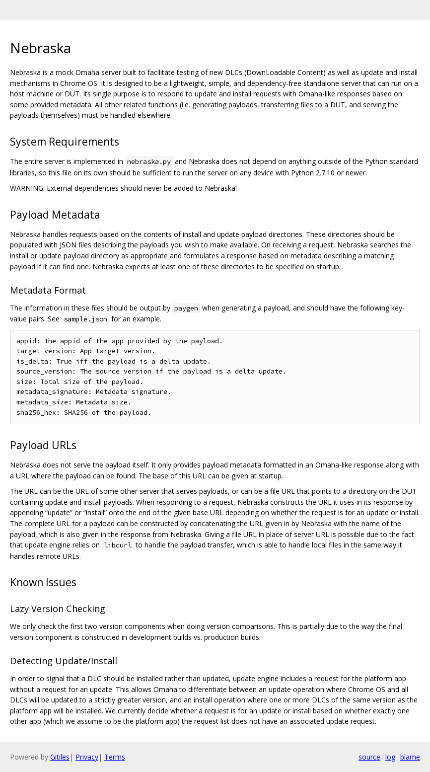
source (369, 757)
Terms (114, 757)
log (390, 757)
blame (410, 757)
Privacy (86, 757)
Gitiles (60, 757)
